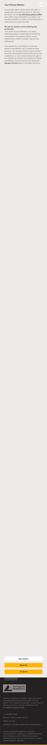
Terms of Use (9, 721)
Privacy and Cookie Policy (15, 718)
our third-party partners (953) (30, 14)
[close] (41, 4)
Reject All (23, 665)
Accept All (23, 672)
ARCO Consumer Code (15, 707)
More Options (24, 659)
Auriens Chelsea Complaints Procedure (22, 725)
